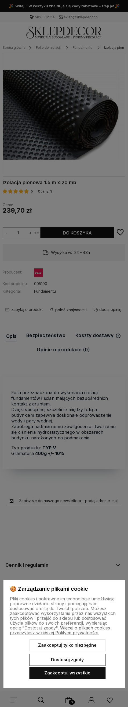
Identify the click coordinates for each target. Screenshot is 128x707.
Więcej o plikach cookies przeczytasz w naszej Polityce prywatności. (60, 630)
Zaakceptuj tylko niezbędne (67, 645)
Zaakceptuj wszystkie (67, 673)
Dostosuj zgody (67, 659)
